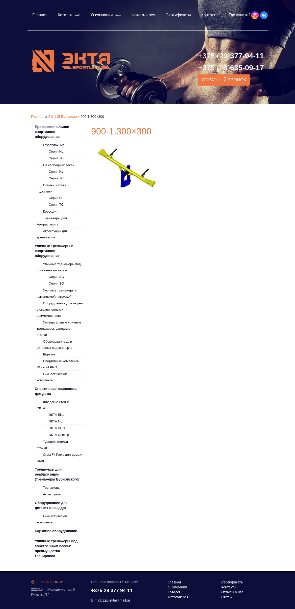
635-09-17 (231, 68)
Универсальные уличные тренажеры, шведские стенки (59, 329)
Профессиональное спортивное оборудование (52, 132)
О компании (102, 15)
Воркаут (49, 354)
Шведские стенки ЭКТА (53, 405)
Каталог (65, 15)
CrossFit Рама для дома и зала (59, 458)
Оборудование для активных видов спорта (54, 345)
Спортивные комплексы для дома (56, 391)
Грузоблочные (54, 145)
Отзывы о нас (232, 592)
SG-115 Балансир (62, 117)
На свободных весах (58, 165)
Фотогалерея (143, 15)
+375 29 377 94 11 (112, 590)
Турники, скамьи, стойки (53, 445)
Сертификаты (178, 15)
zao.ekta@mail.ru (116, 600)
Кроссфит (50, 211)
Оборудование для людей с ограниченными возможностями (60, 309)
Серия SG (56, 277)
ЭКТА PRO (57, 428)
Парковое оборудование (56, 531)
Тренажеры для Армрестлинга (52, 221)
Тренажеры (51, 487)
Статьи (226, 597)
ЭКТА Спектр (59, 435)
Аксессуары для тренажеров (52, 234)
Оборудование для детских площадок (51, 505)
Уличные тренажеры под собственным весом (59, 267)
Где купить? (240, 15)
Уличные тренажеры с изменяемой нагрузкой (57, 293)
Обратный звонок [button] (224, 79)
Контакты (209, 15)
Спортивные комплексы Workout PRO (58, 364)
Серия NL (56, 151)
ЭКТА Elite (56, 415)
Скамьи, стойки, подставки (52, 188)
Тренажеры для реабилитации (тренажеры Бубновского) (57, 474)
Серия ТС (56, 158)
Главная (40, 15)
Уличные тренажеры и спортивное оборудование (54, 251)
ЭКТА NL (55, 421)
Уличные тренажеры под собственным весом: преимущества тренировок (56, 548)
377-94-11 (231, 56)
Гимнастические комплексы (52, 377)
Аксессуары (52, 494)
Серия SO (56, 283)
